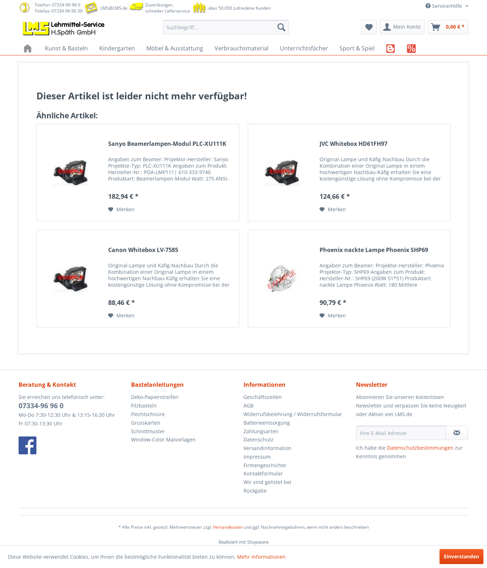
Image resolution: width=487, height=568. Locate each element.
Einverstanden (461, 556)
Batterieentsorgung (267, 422)
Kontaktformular (263, 473)
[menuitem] (226, 27)
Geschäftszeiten (263, 397)
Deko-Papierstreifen (155, 397)
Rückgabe (255, 490)
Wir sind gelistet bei (267, 482)
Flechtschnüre (148, 414)
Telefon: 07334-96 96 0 (57, 5)
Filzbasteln (144, 405)
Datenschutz (258, 439)
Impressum (257, 456)
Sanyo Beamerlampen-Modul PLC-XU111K (167, 144)
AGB (248, 405)
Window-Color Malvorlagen (163, 439)
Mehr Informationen (261, 556)
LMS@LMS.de (113, 8)
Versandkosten (228, 527)
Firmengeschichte (265, 465)
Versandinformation (267, 448)
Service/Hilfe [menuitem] (444, 6)
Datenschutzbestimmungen (420, 447)
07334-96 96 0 (41, 405)
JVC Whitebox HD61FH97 (353, 144)
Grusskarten (145, 422)
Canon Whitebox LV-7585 (143, 250)
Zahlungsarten (261, 431)
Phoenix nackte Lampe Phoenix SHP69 (374, 250)
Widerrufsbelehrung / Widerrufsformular (293, 414)
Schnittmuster (148, 431)
